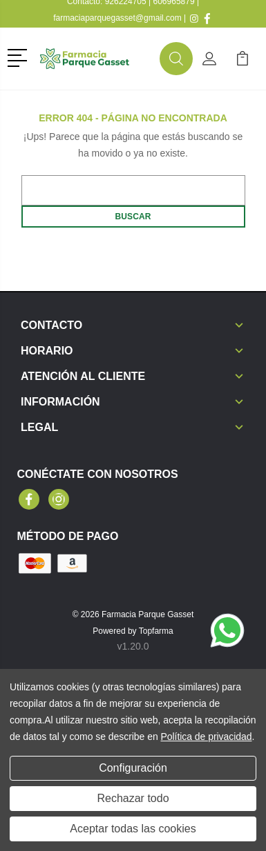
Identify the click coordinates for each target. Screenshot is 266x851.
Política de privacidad (205, 736)
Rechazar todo (133, 798)
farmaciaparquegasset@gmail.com (117, 18)
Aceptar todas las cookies (133, 828)
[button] (20, 57)
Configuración (133, 768)
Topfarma (156, 631)
